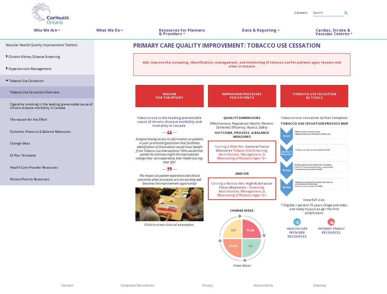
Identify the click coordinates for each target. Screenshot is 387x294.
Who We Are (45, 30)
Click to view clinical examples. (169, 224)
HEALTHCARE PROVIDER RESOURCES (297, 228)
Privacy (207, 285)
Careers (300, 12)
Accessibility (263, 285)
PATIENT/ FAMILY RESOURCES (331, 226)
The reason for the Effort (28, 119)
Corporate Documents (137, 285)
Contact (67, 285)
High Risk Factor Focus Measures (245, 185)
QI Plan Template (23, 155)
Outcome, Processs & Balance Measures (40, 131)
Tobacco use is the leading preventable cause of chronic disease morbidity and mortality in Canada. (169, 121)
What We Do (108, 30)
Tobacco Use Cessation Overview (34, 92)
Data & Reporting (259, 30)
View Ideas (242, 265)
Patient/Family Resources (29, 179)
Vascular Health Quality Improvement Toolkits (41, 45)
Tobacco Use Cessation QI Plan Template (314, 117)
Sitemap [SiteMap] (319, 285)
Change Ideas (20, 143)
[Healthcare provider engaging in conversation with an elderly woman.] (169, 204)
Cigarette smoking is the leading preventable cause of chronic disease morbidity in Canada (51, 106)
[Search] (328, 12)
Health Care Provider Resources (34, 167)
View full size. (314, 199)
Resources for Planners (182, 32)
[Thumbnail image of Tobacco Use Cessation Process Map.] (314, 161)
